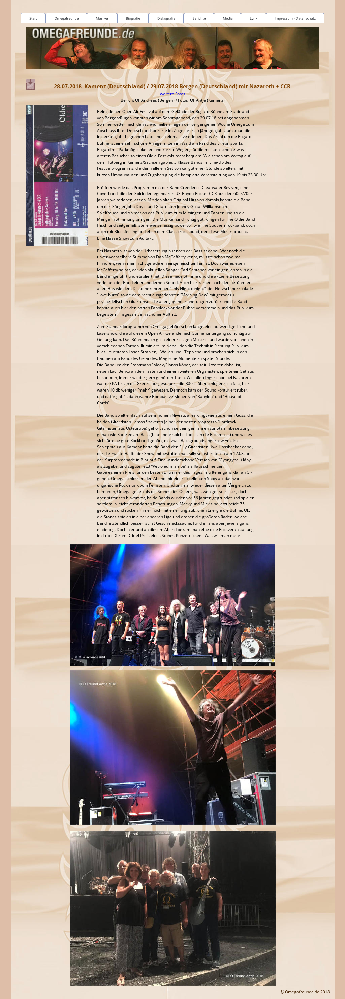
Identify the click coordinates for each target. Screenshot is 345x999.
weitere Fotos (172, 94)
